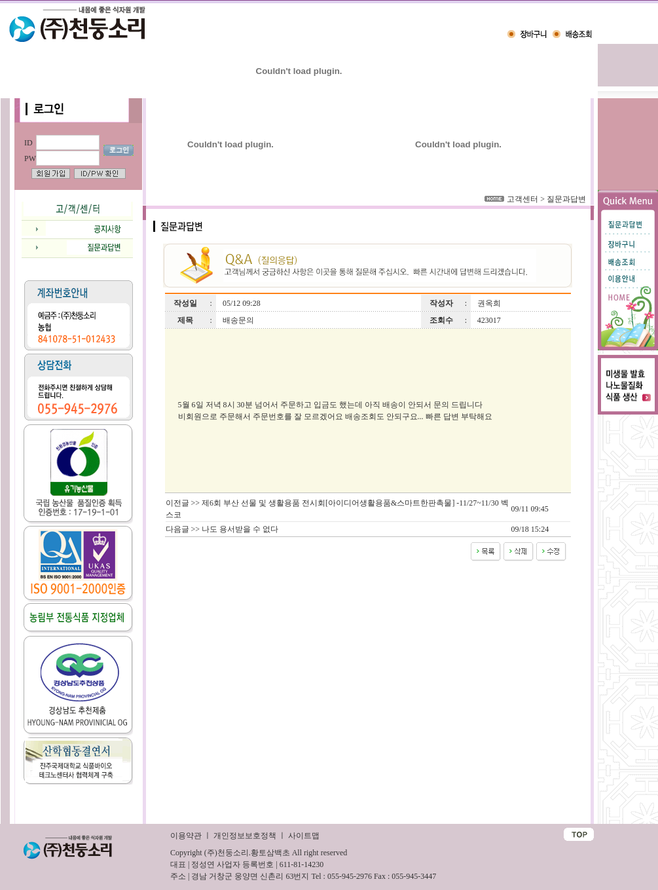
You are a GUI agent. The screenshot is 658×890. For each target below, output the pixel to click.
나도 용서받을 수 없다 (240, 529)
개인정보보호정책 (244, 835)
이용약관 (186, 835)
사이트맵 (304, 835)
